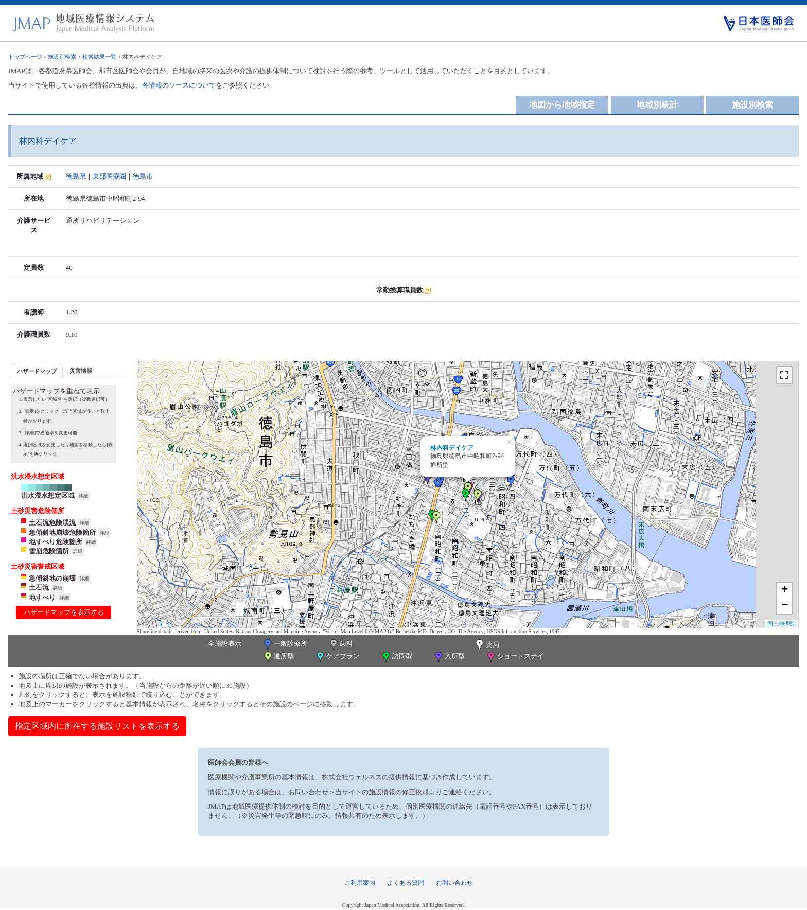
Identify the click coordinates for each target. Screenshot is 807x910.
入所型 (449, 657)
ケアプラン (337, 657)
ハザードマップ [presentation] (37, 371)
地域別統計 (657, 104)
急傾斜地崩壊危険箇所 (62, 532)
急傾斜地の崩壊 (52, 578)
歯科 (340, 644)
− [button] (784, 606)
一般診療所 (284, 644)
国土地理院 (781, 624)
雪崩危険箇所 (49, 551)
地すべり (42, 597)
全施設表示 (224, 643)
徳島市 (143, 176)
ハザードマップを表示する (64, 612)
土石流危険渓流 (52, 523)
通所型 (278, 657)
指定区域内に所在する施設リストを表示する (97, 726)
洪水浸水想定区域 (48, 495)
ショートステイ (514, 657)
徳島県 (76, 176)
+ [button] (784, 590)
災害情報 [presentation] (80, 370)
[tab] (37, 371)
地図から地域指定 (562, 104)
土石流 (39, 587)
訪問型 (396, 657)
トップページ (25, 57)
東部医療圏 (109, 176)
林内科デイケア (451, 447)
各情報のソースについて (179, 85)
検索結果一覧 (99, 57)
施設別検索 (62, 57)
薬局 (486, 645)
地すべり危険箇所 (55, 542)
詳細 (83, 495)
